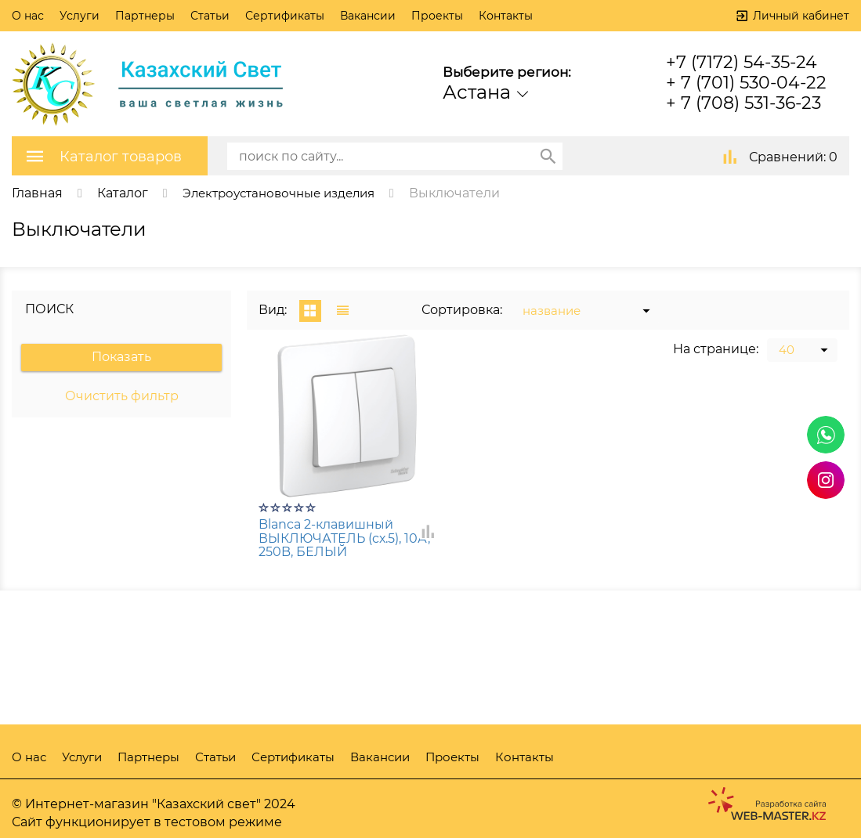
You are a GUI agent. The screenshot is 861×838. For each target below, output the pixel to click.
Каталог (122, 192)
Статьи (210, 16)
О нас (28, 16)
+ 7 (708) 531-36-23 (743, 103)
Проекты (437, 16)
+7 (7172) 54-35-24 (741, 62)
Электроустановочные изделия (286, 192)
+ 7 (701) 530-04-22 (746, 82)
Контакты (506, 16)
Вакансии (368, 16)
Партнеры (145, 16)
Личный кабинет (801, 16)
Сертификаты (284, 16)
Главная (37, 192)
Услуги (79, 16)
